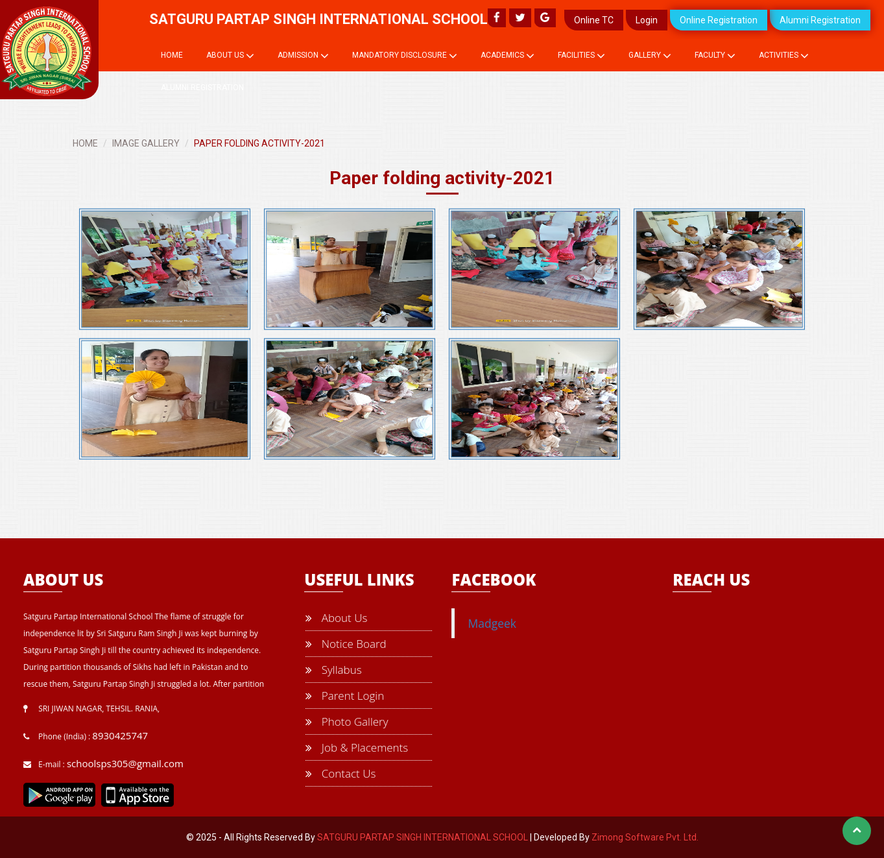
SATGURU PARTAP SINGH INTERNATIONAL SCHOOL (422, 837)
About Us (230, 55)
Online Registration (719, 20)
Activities (784, 55)
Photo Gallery (346, 721)
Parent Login (344, 695)
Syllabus (333, 669)
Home (172, 55)
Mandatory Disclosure (404, 55)
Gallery (649, 55)
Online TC (594, 20)
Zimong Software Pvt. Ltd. (645, 837)
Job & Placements (356, 747)
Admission (303, 55)
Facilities (581, 55)
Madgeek (492, 623)
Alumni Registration (820, 20)
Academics (507, 55)
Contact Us (340, 773)
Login (647, 20)
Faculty (715, 55)
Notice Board (345, 643)
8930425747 (120, 735)
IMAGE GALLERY (146, 143)
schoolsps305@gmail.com (125, 763)
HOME (85, 143)
